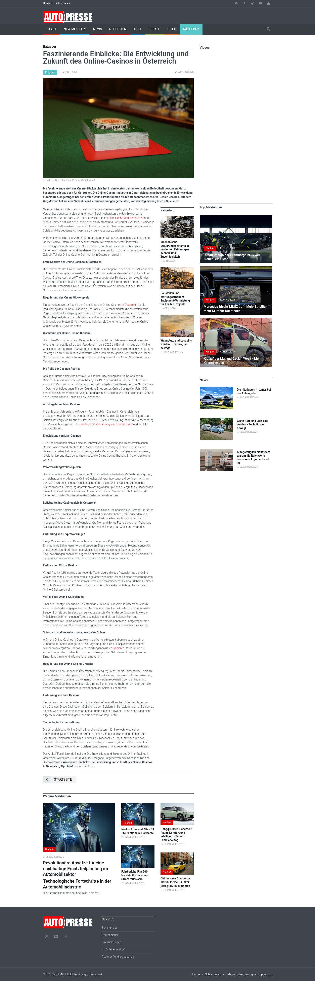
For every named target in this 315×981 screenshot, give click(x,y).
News (97, 29)
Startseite (57, 779)
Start (51, 29)
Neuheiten (117, 29)
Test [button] (126, 865)
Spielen (117, 648)
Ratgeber (191, 29)
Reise (171, 29)
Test (137, 29)
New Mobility (75, 29)
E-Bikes (154, 29)
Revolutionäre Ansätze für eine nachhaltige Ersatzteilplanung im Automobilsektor (75, 868)
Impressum (265, 974)
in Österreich (129, 304)
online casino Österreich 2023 (125, 217)
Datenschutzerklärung (239, 974)
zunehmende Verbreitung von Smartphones (106, 424)
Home (46, 3)
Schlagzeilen (62, 3)
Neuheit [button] (49, 849)
